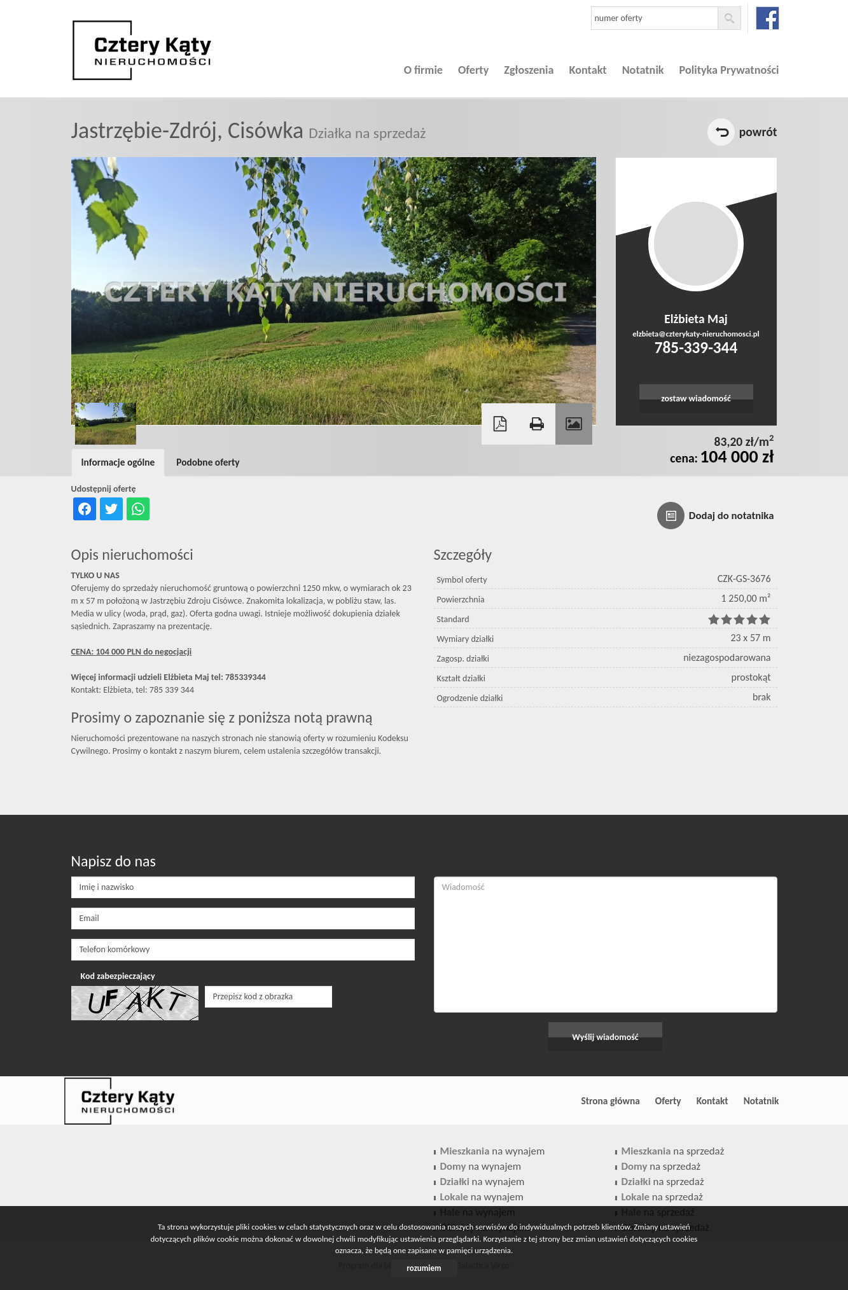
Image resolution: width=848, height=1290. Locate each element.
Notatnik (643, 70)
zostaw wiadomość (696, 398)
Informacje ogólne (118, 462)
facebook (767, 18)
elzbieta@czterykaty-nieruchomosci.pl (695, 333)
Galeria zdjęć (573, 424)
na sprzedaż (673, 1151)
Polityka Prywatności (729, 70)
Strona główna (610, 1101)
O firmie (423, 70)
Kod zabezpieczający (118, 976)
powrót (758, 131)
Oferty (473, 70)
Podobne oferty (207, 462)
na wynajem (492, 1151)
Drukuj (536, 424)
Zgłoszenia (528, 70)
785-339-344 (696, 347)
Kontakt (588, 70)
